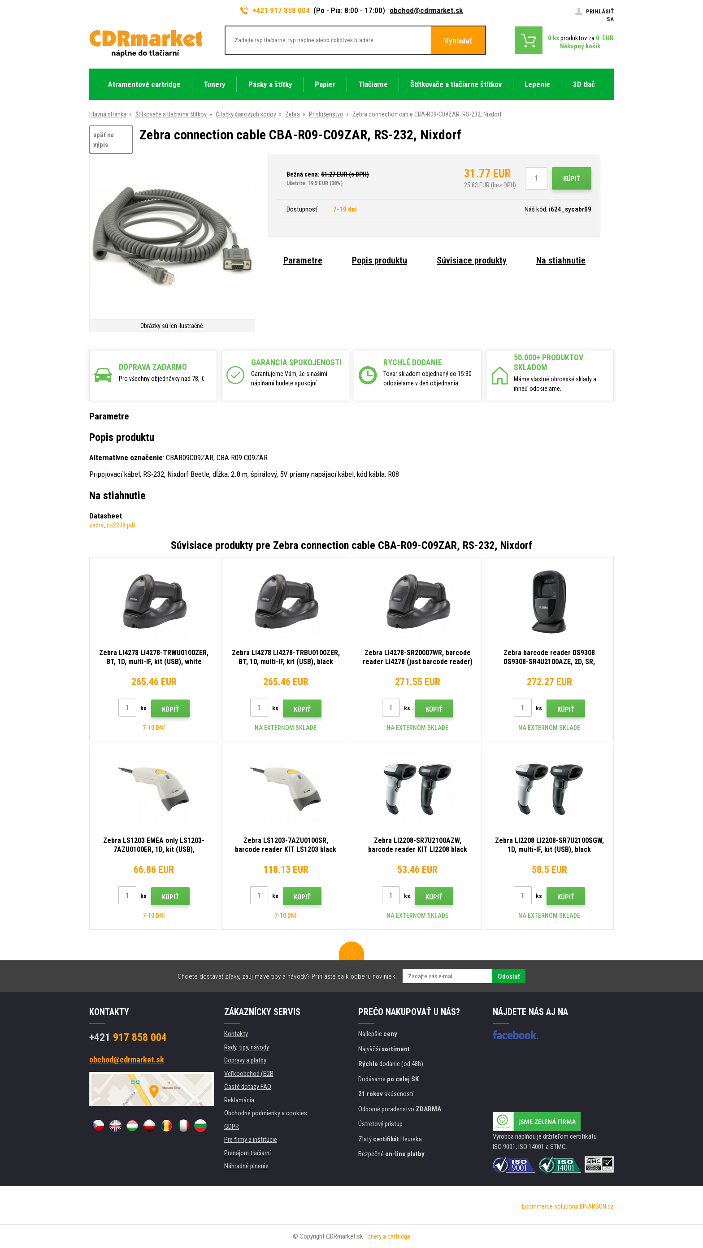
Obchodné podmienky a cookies (265, 1113)
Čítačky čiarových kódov (246, 114)
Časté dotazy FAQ (247, 1087)
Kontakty (236, 1034)
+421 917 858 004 (275, 10)
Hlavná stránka (107, 114)
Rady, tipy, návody (246, 1047)
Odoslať (509, 976)
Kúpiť (571, 179)
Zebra (292, 114)
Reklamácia (239, 1100)
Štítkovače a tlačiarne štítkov (171, 114)
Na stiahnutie (561, 260)
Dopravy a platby (245, 1060)
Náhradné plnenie (246, 1166)
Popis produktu (379, 260)
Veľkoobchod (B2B (248, 1074)
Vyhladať (458, 40)
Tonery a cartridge (387, 1236)
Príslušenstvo (326, 114)
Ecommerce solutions (550, 1206)
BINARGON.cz (597, 1206)
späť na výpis (103, 140)
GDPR (231, 1127)
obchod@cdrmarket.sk (426, 10)
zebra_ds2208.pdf (112, 525)
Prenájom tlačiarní (247, 1153)
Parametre (302, 260)
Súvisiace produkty (472, 260)
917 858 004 (128, 1037)
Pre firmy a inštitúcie (250, 1140)
